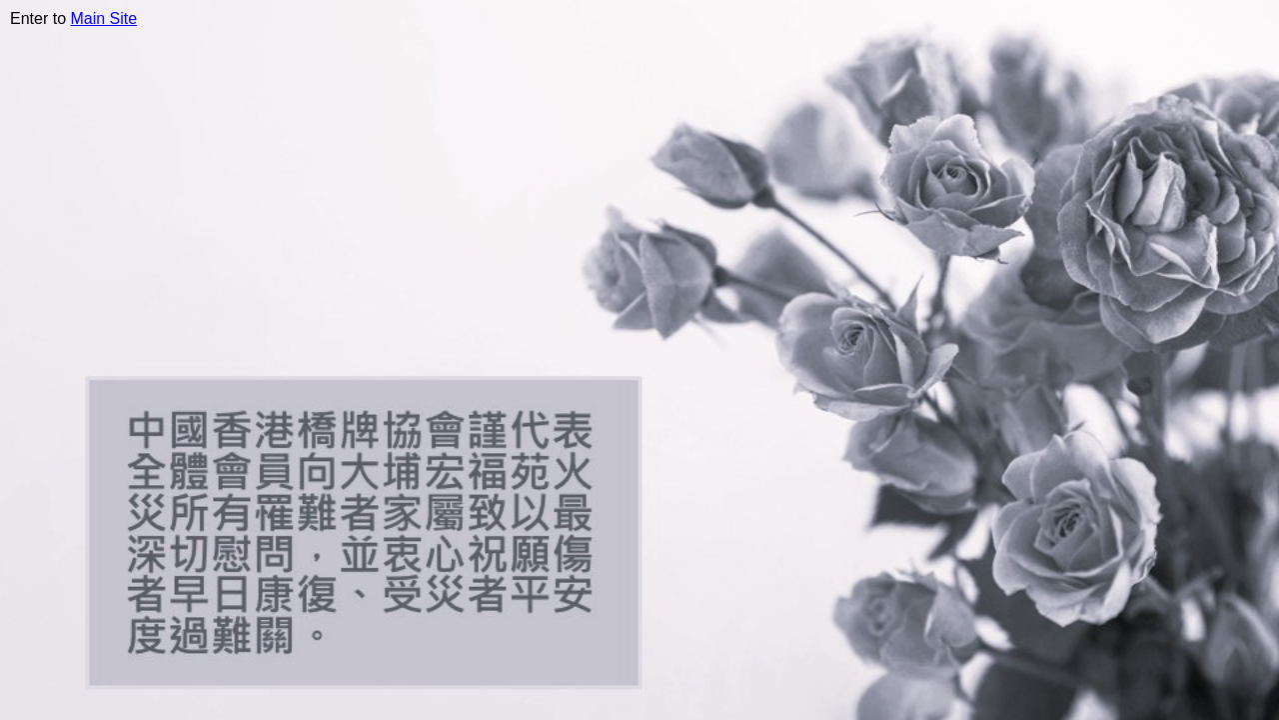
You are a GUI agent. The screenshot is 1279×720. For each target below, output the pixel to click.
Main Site (103, 18)
